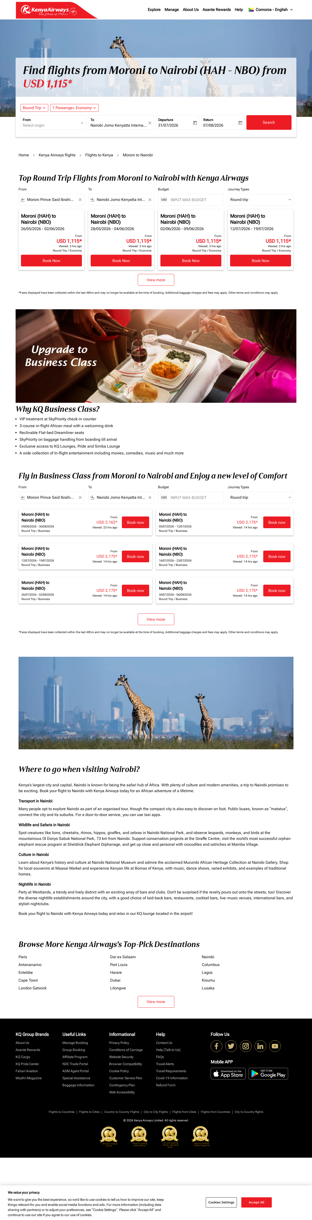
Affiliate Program (75, 1057)
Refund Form (166, 1085)
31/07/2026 (168, 125)
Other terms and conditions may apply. (253, 292)
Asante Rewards (217, 9)
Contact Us (164, 1043)
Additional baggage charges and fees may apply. (196, 292)
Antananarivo (30, 964)
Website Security (121, 1057)
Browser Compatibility (125, 1064)
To (92, 120)
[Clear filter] (80, 199)
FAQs (160, 1057)
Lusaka (208, 988)
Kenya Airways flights (57, 155)
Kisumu (208, 980)
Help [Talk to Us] (168, 1050)
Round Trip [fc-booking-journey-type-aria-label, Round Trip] (32, 107)
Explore (154, 9)
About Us (191, 9)
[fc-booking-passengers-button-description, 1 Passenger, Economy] (72, 108)
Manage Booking (75, 1043)
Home (24, 155)
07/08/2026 (213, 125)
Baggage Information (78, 1085)
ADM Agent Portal (75, 1071)
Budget (163, 189)
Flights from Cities (184, 1112)
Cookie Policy (119, 1071)
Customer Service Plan (125, 1078)
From (27, 120)
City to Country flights (249, 1112)
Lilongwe (118, 988)
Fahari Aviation (27, 1071)
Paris (23, 957)
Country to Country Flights (121, 1112)
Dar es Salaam (123, 957)
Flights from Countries (215, 1112)
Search (269, 122)
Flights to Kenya (99, 155)
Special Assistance (76, 1078)
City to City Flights (156, 1112)
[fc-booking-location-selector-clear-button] (150, 122)
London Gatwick (33, 988)
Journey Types (238, 189)
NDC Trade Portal (75, 1064)
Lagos (207, 972)
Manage (172, 9)
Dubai (115, 980)
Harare (116, 972)
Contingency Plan (122, 1085)
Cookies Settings (221, 1202)
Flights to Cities (89, 1112)
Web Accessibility (122, 1092)
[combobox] (51, 125)
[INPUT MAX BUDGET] (195, 199)
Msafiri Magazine (29, 1078)
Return (208, 120)
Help (239, 9)
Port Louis (118, 964)
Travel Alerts (165, 1064)
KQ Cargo (23, 1057)
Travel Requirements (171, 1071)
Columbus (211, 964)
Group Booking (73, 1050)
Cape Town (28, 980)
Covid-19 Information (172, 1078)
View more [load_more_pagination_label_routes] (156, 1001)
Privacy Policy (119, 1043)
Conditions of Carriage (126, 1050)
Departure (165, 120)
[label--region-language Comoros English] (271, 10)
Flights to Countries (62, 1112)
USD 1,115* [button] (47, 84)
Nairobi (208, 957)
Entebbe (26, 972)
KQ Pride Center (27, 1064)
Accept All (256, 1202)
